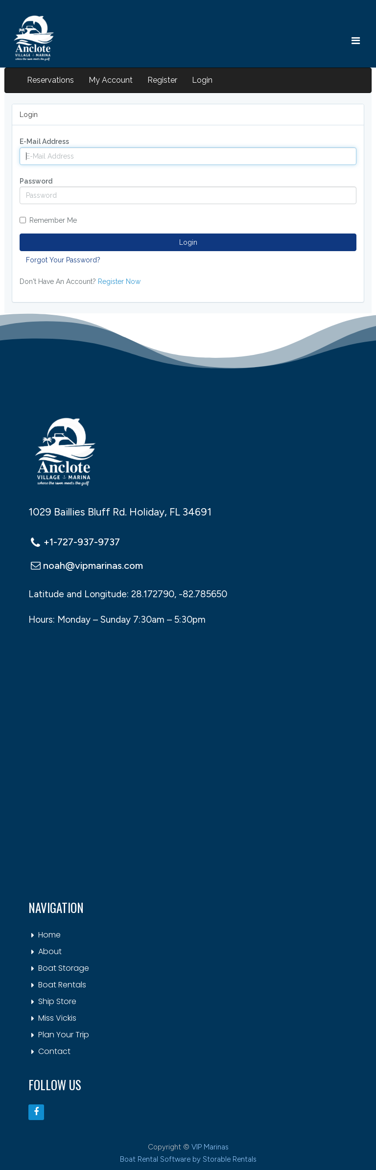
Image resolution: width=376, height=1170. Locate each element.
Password (36, 181)
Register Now (119, 281)
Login (202, 80)
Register (162, 80)
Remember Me (48, 220)
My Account (111, 80)
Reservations (50, 80)
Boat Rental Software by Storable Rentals (188, 1159)
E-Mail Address (44, 141)
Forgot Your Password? (63, 260)
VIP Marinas (210, 1147)
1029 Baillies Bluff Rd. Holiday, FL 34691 (120, 512)
